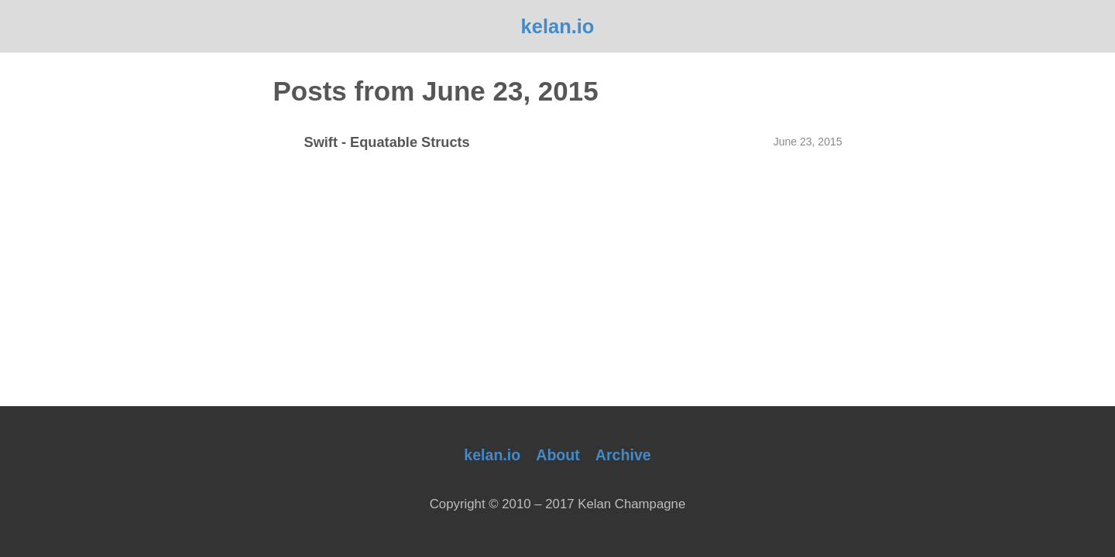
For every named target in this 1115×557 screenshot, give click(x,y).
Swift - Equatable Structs (387, 142)
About (558, 454)
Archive (623, 454)
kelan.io (558, 26)
